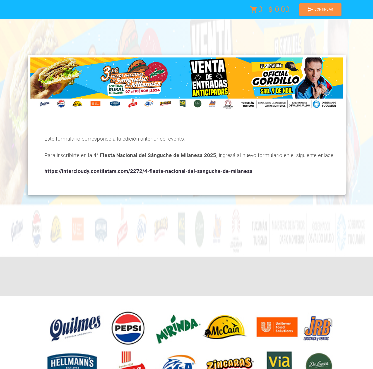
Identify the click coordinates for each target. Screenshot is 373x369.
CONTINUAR (320, 9)
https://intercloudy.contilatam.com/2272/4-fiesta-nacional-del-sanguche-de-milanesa (148, 171)
